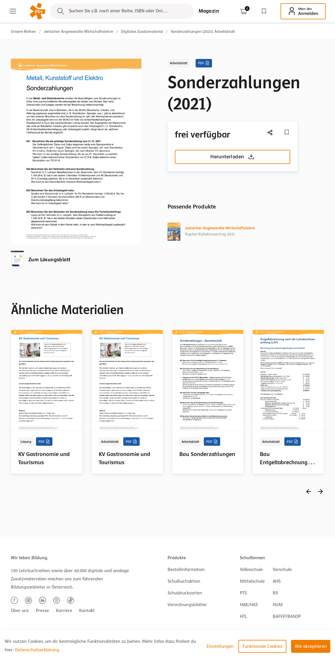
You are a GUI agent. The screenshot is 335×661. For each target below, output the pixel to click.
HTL (243, 616)
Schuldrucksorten (185, 593)
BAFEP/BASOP (287, 616)
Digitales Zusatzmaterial (142, 31)
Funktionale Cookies (262, 646)
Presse (42, 610)
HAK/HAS (249, 604)
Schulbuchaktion (184, 581)
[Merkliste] (286, 132)
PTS (243, 593)
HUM (278, 604)
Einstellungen (220, 646)
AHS (277, 581)
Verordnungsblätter (187, 604)
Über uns (20, 610)
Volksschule (251, 569)
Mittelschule (252, 581)
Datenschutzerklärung (37, 649)
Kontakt (87, 610)
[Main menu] (12, 11)
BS (275, 593)
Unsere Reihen (23, 31)
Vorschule (282, 569)
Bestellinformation (186, 569)
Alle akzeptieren (311, 646)
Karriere (64, 610)
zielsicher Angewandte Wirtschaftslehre (78, 31)
